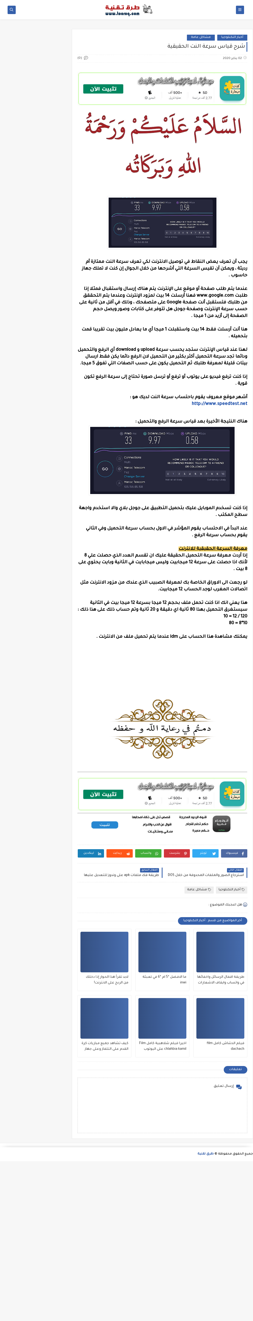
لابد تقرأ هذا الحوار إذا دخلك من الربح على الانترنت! (107, 1140)
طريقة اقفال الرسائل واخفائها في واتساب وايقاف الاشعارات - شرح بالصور (220, 1140)
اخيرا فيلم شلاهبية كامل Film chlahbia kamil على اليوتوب (162, 1206)
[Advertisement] (126, 67)
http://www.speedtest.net (219, 484)
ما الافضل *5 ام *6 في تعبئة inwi (164, 1140)
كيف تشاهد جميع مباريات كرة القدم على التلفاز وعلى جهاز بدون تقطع (105, 1206)
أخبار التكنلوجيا (232, 117)
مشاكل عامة (201, 117)
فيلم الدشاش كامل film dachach (225, 1206)
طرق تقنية (205, 1314)
